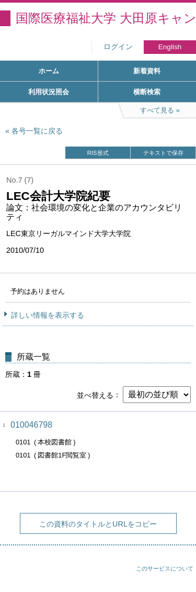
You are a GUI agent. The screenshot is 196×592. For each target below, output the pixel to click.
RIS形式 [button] (98, 153)
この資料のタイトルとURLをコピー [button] (98, 524)
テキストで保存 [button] (163, 153)
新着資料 (146, 71)
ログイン (118, 47)
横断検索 (146, 92)
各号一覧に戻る (37, 131)
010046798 (31, 424)
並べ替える (95, 394)
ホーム (49, 71)
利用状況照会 (48, 92)
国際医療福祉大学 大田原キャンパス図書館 (106, 18)
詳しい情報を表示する (47, 315)
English (170, 47)
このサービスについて (164, 568)
